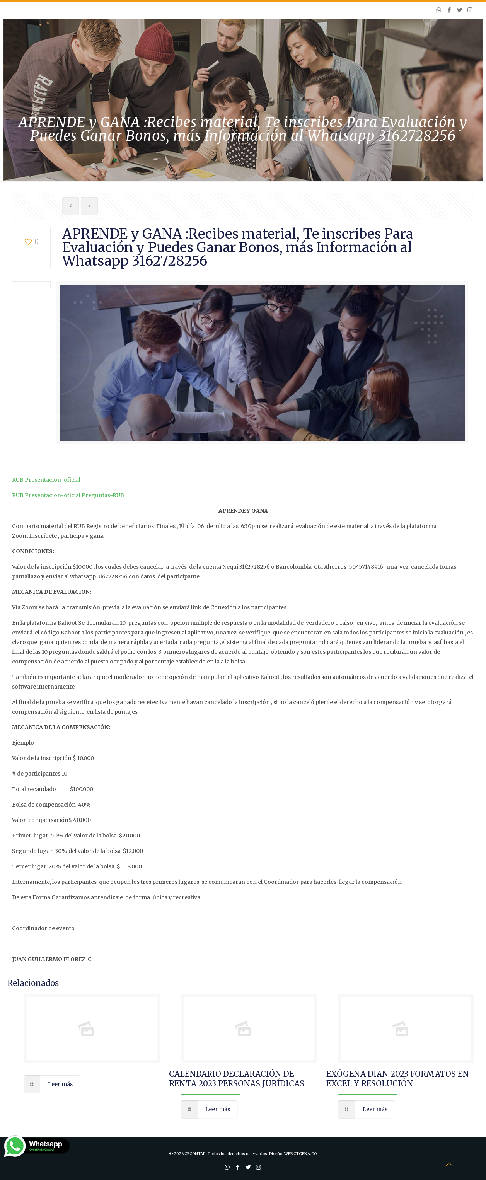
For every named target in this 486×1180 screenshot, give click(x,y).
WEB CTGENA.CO (300, 1153)
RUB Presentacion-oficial (46, 479)
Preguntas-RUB (103, 495)
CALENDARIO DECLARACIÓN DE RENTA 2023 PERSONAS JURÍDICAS (236, 1078)
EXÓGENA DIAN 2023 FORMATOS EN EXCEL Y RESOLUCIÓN (397, 1078)
